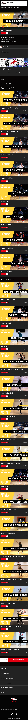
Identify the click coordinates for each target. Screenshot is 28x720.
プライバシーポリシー (17, 707)
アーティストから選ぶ (6, 683)
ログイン (4, 659)
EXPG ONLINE (3, 7)
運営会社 (15, 709)
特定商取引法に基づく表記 (6, 709)
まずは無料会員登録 (18, 659)
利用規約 (9, 707)
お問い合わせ (3, 707)
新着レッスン (4, 668)
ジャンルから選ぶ (5, 673)
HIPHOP (9, 7)
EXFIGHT (3, 692)
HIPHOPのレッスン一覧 (14, 72)
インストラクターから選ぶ (7, 687)
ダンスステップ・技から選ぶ (7, 678)
